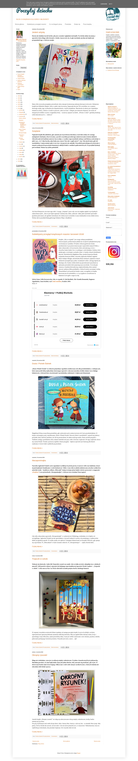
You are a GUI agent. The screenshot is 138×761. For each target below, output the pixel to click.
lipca (20, 144)
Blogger (78, 753)
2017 (19, 159)
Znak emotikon (57, 281)
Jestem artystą (38, 32)
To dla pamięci (111, 192)
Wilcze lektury (111, 143)
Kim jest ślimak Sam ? (113, 197)
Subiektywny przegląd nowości (36, 24)
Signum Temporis (112, 106)
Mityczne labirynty (112, 205)
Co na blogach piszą (55, 24)
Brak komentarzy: (55, 123)
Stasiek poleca (111, 204)
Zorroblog (110, 187)
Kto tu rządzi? (111, 115)
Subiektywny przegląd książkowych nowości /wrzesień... (22, 125)
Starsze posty (97, 741)
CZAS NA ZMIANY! (112, 144)
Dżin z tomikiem (112, 152)
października (22, 114)
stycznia (21, 156)
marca (20, 152)
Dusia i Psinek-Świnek (41, 363)
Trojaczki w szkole (40, 559)
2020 (19, 104)
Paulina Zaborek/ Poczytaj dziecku (22, 40)
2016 (19, 161)
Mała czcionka (111, 114)
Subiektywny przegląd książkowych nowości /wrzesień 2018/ (58, 234)
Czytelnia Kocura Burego (113, 70)
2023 (19, 98)
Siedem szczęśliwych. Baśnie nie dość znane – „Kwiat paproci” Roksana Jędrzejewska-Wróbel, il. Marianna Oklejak (114, 156)
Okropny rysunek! (39, 655)
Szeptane (36, 131)
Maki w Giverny (111, 118)
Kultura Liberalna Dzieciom (22, 81)
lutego (20, 154)
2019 (19, 106)
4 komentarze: (54, 226)
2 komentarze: (54, 452)
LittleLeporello (110, 63)
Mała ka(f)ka (111, 147)
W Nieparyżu (111, 179)
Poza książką (87, 24)
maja (20, 148)
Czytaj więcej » (37, 119)
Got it (110, 4)
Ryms (19, 89)
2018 (19, 108)
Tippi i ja (110, 176)
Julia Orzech (111, 207)
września (21, 116)
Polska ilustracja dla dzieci (114, 161)
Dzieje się (77, 24)
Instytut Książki (21, 78)
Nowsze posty (35, 741)
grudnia (21, 110)
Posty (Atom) (41, 743)
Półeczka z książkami (113, 132)
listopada (21, 112)
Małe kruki (110, 126)
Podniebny (110, 201)
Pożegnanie (110, 140)
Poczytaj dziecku (34, 10)
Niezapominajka (39, 460)
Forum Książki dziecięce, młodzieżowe (21, 75)
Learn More (104, 4)
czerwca (21, 146)
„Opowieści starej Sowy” (113, 193)
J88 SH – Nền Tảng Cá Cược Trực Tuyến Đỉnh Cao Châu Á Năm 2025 (114, 129)
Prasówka (68, 24)
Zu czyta (110, 200)
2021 (19, 102)
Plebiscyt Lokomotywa (20, 84)
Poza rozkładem (112, 175)
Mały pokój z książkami (113, 196)
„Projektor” (35, 472)
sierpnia (21, 142)
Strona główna (19, 24)
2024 (19, 96)
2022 (19, 100)
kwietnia (21, 150)
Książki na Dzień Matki (112, 32)
